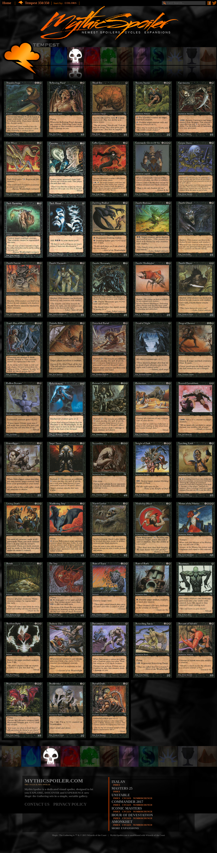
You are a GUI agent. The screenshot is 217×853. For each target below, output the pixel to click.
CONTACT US (39, 804)
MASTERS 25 (122, 788)
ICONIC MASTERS (127, 808)
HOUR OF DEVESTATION (132, 815)
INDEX (116, 785)
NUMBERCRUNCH (142, 798)
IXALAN (118, 781)
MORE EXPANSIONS (125, 828)
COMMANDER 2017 (127, 802)
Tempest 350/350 (37, 3)
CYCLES (126, 798)
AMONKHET (122, 822)
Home (6, 3)
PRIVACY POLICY (70, 804)
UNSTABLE (121, 795)
